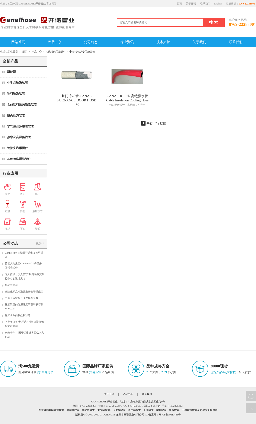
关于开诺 (191, 3)
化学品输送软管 (17, 82)
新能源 (11, 71)
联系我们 (205, 3)
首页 (179, 3)
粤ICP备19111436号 (170, 414)
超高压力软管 (16, 115)
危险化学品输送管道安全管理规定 (24, 291)
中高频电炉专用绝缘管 (82, 51)
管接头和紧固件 (17, 148)
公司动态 (90, 42)
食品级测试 (11, 285)
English (218, 3)
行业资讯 (127, 42)
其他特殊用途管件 (55, 51)
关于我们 (199, 42)
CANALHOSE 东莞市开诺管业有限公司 (122, 414)
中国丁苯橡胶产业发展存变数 (21, 298)
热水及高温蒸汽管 (19, 137)
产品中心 (54, 42)
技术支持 (163, 42)
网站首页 (18, 42)
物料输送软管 (16, 93)
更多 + (40, 243)
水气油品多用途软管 (20, 126)
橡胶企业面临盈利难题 (18, 315)
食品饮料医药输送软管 (22, 104)
